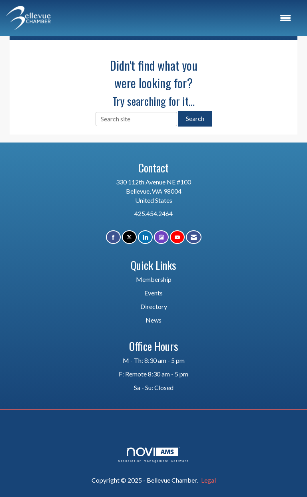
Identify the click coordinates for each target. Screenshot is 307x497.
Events (153, 293)
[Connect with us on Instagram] (161, 237)
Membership (153, 279)
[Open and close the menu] (175, 18)
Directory (153, 306)
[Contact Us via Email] (193, 237)
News (153, 320)
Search (195, 118)
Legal (208, 480)
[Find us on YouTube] (177, 237)
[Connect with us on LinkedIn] (145, 237)
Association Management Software (153, 454)
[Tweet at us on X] (129, 237)
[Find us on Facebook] (113, 237)
